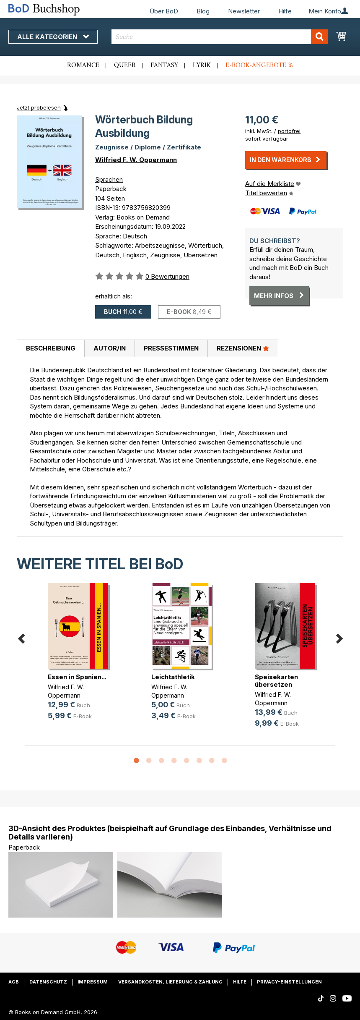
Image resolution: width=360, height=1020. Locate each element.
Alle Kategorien (53, 37)
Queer (125, 65)
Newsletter (244, 11)
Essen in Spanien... (77, 677)
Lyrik (202, 65)
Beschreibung (50, 348)
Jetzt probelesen (39, 107)
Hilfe (285, 11)
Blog (203, 11)
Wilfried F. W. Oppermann (136, 160)
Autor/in (109, 348)
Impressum (93, 982)
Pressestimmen (171, 348)
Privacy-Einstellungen (289, 982)
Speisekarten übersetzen (276, 680)
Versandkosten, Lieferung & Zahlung (170, 982)
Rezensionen (243, 348)
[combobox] (219, 36)
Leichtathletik (173, 677)
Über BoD (164, 11)
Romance (83, 65)
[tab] (50, 349)
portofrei (289, 131)
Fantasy (164, 65)
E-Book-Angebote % (259, 65)
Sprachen (109, 179)
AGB (13, 982)
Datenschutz (48, 982)
